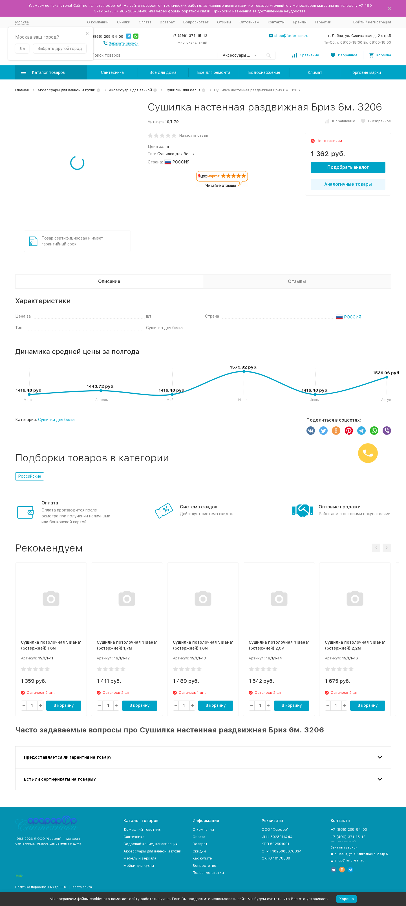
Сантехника (112, 72)
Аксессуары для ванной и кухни (66, 90)
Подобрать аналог (348, 167)
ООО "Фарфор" (275, 829)
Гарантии (323, 22)
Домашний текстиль (142, 829)
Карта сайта (82, 887)
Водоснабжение (264, 72)
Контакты (276, 22)
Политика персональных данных (41, 887)
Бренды (299, 22)
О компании (98, 22)
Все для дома (162, 72)
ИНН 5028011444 (277, 837)
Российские (29, 476)
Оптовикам (249, 22)
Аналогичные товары (348, 184)
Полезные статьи (208, 872)
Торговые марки (365, 72)
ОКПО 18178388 (276, 858)
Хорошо (346, 899)
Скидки (123, 22)
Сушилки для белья (183, 90)
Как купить (202, 858)
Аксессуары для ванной (130, 90)
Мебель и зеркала (139, 858)
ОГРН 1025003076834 (282, 851)
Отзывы (224, 22)
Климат (315, 72)
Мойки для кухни (138, 865)
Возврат (167, 22)
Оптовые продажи (340, 507)
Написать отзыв (193, 135)
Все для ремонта (213, 72)
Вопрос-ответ (196, 22)
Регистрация (379, 22)
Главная (22, 90)
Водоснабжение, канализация (150, 844)
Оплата (145, 22)
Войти (359, 22)
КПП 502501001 (275, 844)
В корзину (64, 705)
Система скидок (198, 507)
